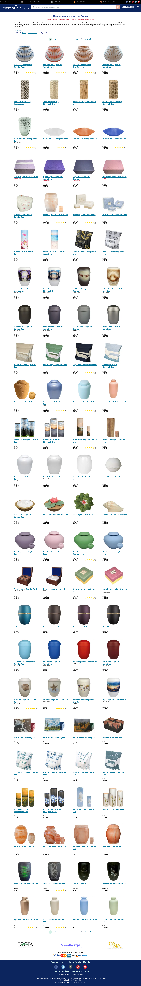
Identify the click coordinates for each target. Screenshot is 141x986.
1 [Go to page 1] (50, 39)
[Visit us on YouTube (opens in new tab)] (139, 2)
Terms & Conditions (66, 980)
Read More (17, 30)
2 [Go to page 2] (55, 39)
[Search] (118, 7)
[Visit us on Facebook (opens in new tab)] (127, 2)
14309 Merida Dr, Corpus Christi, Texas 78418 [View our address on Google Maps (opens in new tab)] (59, 978)
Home (24, 33)
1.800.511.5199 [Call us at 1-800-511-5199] (128, 7)
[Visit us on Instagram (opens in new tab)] (130, 2)
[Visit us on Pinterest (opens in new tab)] (133, 2)
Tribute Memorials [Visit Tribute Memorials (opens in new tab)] (63, 974)
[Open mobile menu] (137, 7)
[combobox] (73, 7)
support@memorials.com (82, 978)
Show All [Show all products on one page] (88, 39)
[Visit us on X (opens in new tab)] (136, 2)
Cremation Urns (32, 33)
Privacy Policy (77, 980)
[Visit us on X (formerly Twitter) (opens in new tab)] (63, 967)
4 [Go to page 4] (65, 39)
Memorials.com (39, 978)
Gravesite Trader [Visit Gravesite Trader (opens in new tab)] (78, 974)
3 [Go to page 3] (60, 39)
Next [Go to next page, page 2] (76, 39)
